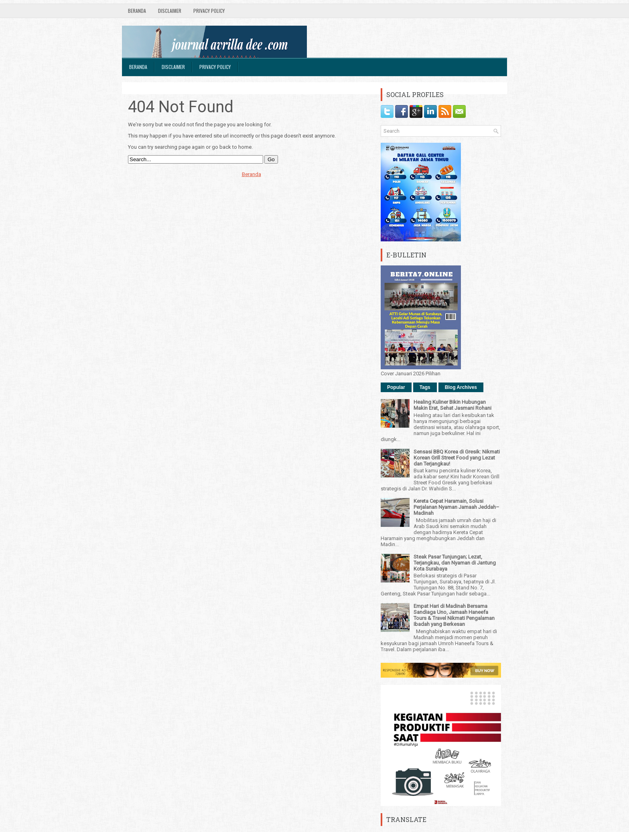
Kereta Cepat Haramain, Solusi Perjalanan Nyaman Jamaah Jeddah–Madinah (456, 507)
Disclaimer (169, 10)
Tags (425, 387)
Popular (396, 387)
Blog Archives (461, 387)
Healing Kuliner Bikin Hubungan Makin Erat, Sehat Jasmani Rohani (452, 405)
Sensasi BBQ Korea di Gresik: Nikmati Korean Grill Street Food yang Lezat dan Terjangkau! (457, 458)
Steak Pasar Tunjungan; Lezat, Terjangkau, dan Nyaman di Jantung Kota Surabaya (455, 563)
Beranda (137, 10)
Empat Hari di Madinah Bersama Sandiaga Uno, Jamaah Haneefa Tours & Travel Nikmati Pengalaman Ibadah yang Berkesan (454, 615)
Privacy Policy (209, 10)
